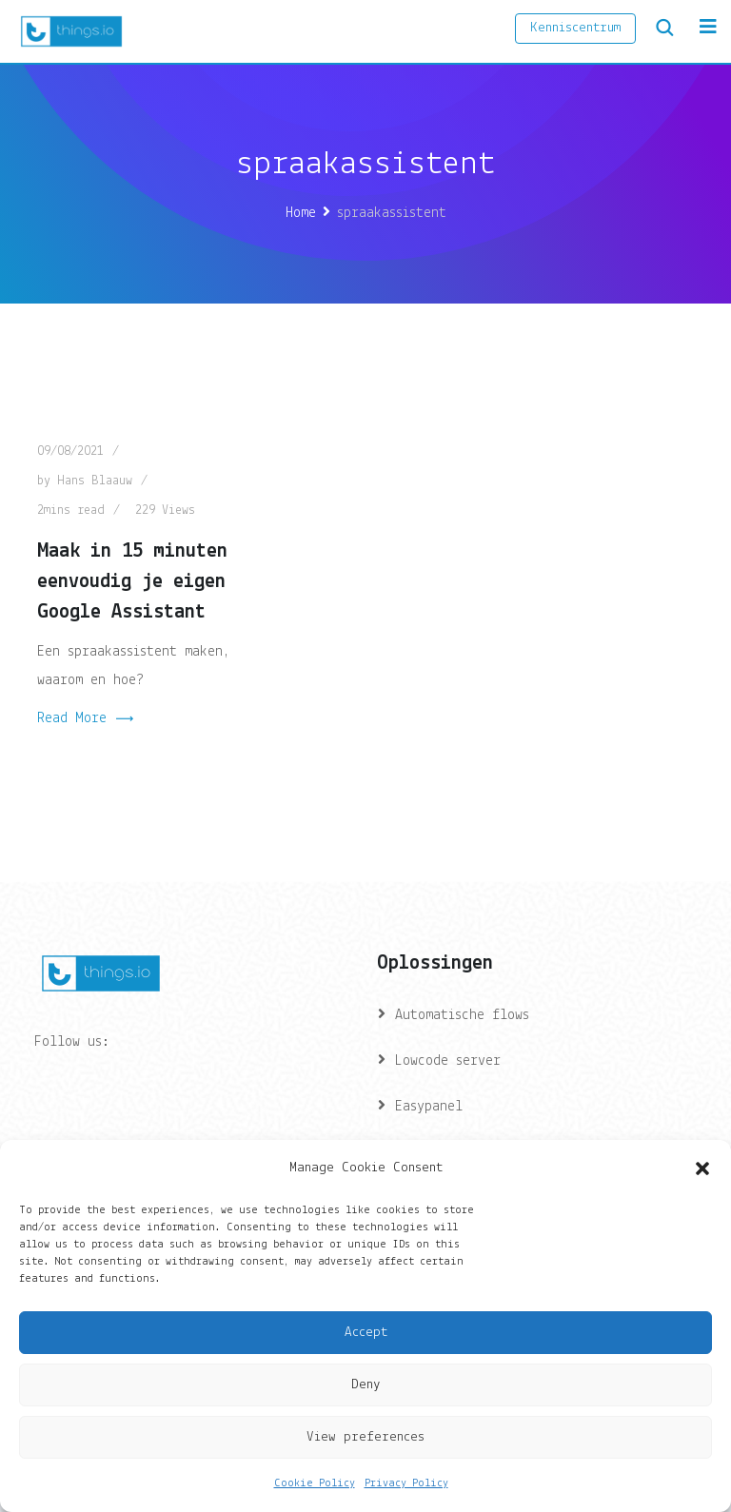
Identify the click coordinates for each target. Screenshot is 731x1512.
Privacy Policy (406, 1483)
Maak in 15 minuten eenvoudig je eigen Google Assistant (132, 581)
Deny (366, 1385)
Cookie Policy (314, 1483)
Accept (366, 1332)
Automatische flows (462, 1015)
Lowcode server (448, 1061)
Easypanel (429, 1106)
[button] (702, 1168)
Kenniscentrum (575, 28)
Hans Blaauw (94, 481)
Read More (85, 719)
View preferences (365, 1437)
